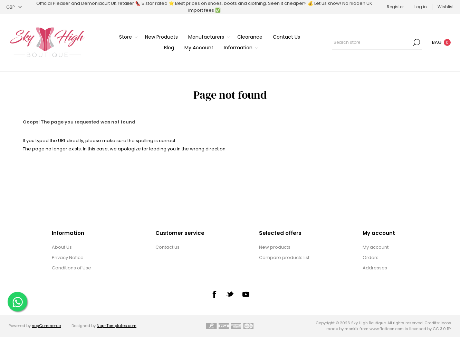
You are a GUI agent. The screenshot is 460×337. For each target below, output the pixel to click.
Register (395, 7)
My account (376, 247)
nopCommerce (46, 325)
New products (274, 247)
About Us (62, 247)
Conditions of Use (71, 268)
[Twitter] (230, 294)
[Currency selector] (14, 7)
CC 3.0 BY (442, 328)
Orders (370, 257)
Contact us (167, 247)
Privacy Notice (68, 257)
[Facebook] (214, 294)
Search (416, 42)
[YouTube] (246, 294)
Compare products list (284, 257)
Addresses (375, 268)
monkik (351, 328)
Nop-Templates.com (116, 325)
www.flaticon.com (387, 328)
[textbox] (371, 42)
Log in (420, 7)
